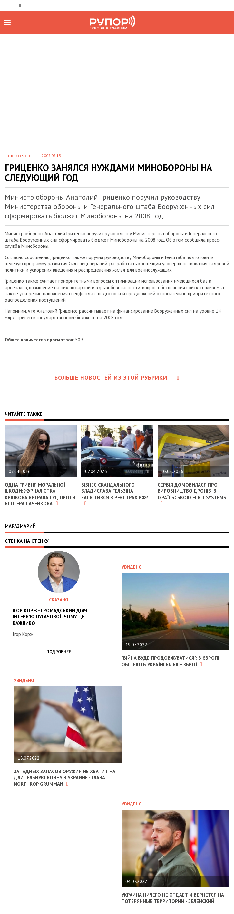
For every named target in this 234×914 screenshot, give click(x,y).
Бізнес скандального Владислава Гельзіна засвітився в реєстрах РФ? (115, 494)
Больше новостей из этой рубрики (117, 377)
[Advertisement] (117, 99)
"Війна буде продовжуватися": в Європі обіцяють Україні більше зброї (171, 661)
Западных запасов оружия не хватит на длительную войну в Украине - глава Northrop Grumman (65, 777)
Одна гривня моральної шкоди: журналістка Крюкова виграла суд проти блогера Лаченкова (40, 494)
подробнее (58, 652)
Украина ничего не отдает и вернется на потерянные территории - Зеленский (173, 898)
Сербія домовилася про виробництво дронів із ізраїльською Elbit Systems (192, 494)
